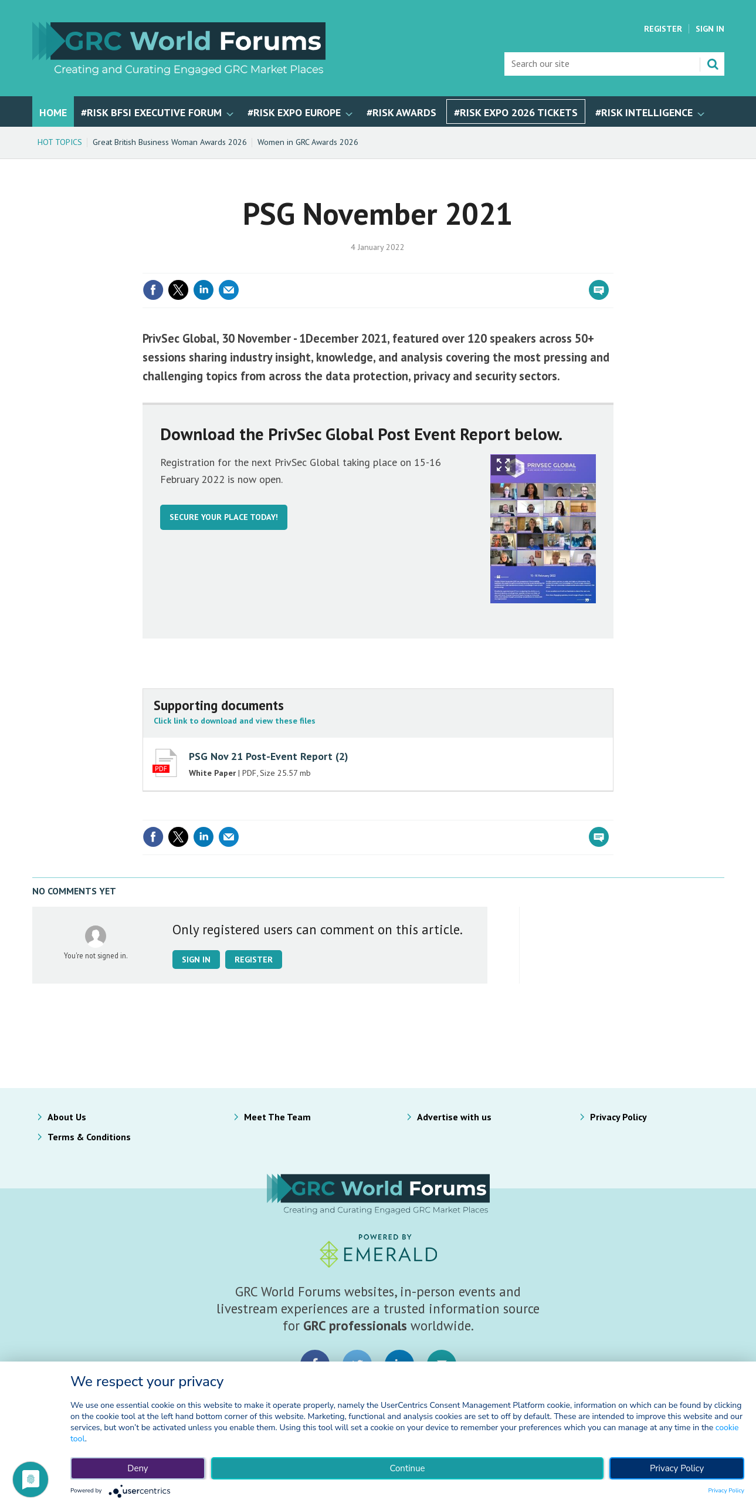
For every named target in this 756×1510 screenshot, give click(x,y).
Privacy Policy (618, 1117)
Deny (137, 1468)
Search (712, 64)
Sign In (710, 28)
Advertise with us (454, 1117)
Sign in (196, 959)
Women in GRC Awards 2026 (307, 142)
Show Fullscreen (503, 465)
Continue (407, 1468)
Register (663, 28)
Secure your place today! (223, 517)
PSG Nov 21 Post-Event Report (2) (268, 756)
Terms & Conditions (89, 1137)
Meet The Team (277, 1117)
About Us (67, 1117)
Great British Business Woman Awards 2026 (170, 142)
